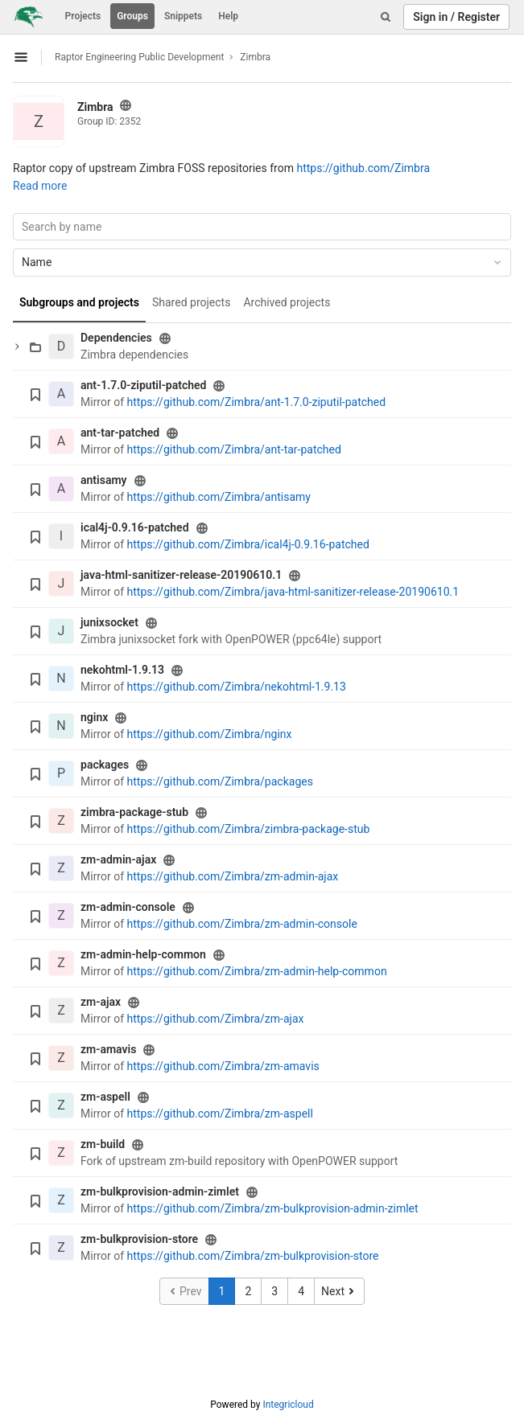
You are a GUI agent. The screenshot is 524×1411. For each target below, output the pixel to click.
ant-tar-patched (119, 432)
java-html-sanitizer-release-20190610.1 (181, 574)
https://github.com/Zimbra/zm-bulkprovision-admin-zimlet (273, 1208)
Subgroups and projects (79, 302)
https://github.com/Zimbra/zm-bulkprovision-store (253, 1255)
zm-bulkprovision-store (139, 1239)
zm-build (102, 1144)
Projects (83, 16)
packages (104, 764)
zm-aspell (105, 1096)
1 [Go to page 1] (222, 1291)
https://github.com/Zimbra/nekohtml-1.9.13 (236, 686)
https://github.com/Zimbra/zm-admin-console (242, 923)
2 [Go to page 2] (248, 1291)
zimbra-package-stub (134, 812)
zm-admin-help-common (143, 954)
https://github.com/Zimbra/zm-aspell (220, 1113)
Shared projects (191, 302)
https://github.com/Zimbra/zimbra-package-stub (248, 828)
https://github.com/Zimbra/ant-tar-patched (234, 449)
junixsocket (109, 622)
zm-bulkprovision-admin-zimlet (159, 1191)
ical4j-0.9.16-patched (134, 527)
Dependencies (116, 337)
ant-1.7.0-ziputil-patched (143, 385)
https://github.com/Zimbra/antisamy (219, 496)
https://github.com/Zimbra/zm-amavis (223, 1066)
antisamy (103, 480)
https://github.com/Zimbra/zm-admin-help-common (257, 971)
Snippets (183, 16)
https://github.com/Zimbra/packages (220, 781)
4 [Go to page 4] (301, 1291)
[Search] (385, 17)
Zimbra (255, 57)
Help (228, 16)
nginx (94, 717)
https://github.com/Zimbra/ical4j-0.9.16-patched (248, 544)
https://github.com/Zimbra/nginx (209, 734)
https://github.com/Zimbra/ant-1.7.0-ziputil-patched (256, 402)
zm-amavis (108, 1049)
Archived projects (286, 302)
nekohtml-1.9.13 (122, 669)
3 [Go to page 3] (274, 1291)
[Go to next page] (339, 1291)
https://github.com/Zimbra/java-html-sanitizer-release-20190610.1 (293, 591)
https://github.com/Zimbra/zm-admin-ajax (233, 876)
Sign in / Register (456, 16)
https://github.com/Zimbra (363, 168)
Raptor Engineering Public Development (139, 57)
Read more (40, 185)
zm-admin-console (127, 906)
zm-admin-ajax (118, 859)
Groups (132, 16)
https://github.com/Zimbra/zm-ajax (215, 1018)
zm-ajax (100, 1001)
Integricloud (287, 1404)
